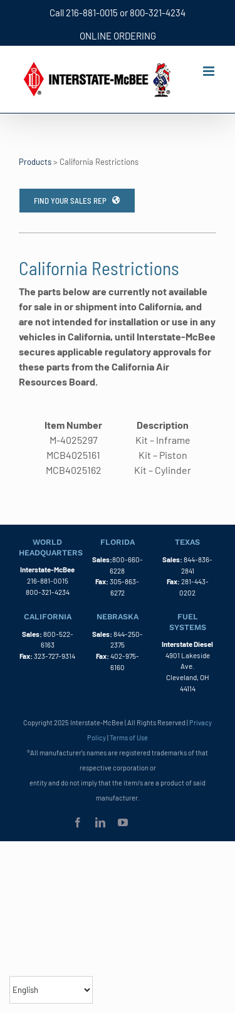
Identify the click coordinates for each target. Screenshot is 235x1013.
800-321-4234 (157, 12)
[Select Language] (51, 990)
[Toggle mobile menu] (209, 71)
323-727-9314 (54, 655)
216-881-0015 (92, 12)
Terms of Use (129, 737)
